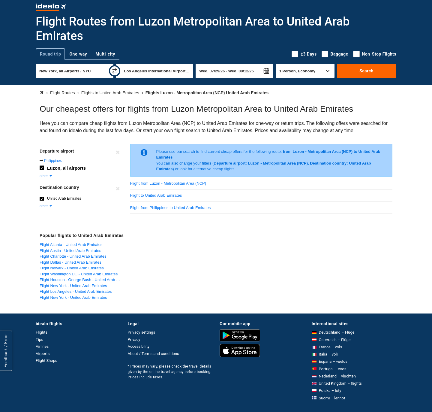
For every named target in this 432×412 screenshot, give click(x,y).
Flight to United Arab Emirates (156, 195)
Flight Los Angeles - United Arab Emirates (76, 291)
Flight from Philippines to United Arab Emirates (170, 207)
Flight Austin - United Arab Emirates (70, 250)
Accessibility (139, 346)
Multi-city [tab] (105, 54)
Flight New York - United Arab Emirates (73, 285)
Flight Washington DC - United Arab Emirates (79, 274)
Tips (39, 339)
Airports (43, 353)
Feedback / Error (5, 350)
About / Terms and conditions (153, 353)
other (46, 176)
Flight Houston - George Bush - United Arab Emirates (83, 279)
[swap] (114, 71)
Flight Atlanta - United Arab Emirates (71, 244)
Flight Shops (46, 360)
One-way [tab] (78, 54)
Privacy (134, 339)
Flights (41, 332)
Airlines (42, 346)
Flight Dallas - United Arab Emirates (70, 262)
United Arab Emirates (64, 198)
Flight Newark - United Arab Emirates (72, 268)
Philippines (53, 161)
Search (366, 70)
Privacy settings (141, 332)
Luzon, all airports (66, 168)
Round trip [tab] (50, 54)
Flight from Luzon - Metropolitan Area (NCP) (168, 183)
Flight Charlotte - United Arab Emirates (73, 256)
